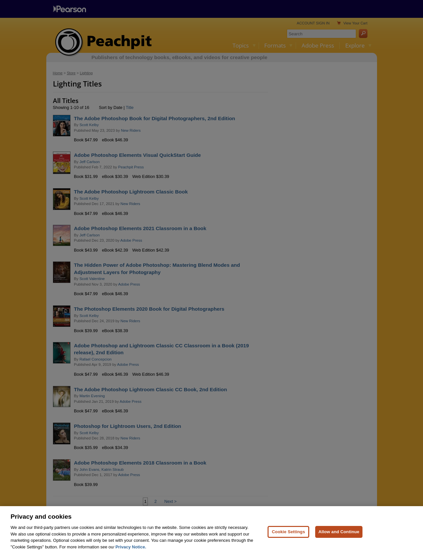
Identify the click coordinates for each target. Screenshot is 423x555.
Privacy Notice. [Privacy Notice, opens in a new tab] (130, 550)
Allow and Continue (339, 535)
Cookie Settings (288, 535)
